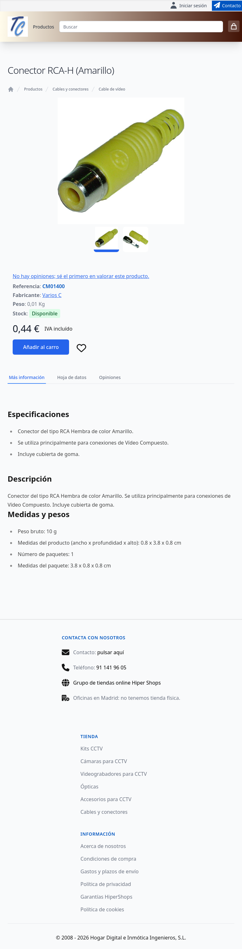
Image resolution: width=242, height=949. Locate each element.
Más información (27, 377)
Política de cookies (102, 909)
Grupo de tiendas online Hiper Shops (117, 682)
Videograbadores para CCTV (113, 773)
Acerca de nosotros (103, 846)
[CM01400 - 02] (135, 239)
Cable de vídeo (112, 89)
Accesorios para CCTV (105, 799)
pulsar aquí (110, 652)
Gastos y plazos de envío (109, 871)
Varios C (52, 295)
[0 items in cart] (233, 26)
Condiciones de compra (108, 858)
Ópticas (89, 786)
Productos (43, 27)
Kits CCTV (91, 748)
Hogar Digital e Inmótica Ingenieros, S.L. (138, 937)
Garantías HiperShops (106, 896)
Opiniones (110, 377)
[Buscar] (141, 26)
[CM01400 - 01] (106, 239)
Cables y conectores (70, 89)
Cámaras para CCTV (103, 761)
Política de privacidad (105, 884)
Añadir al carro (41, 347)
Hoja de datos (71, 377)
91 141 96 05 (111, 667)
